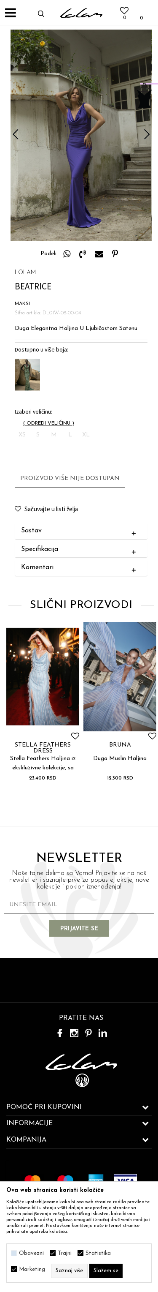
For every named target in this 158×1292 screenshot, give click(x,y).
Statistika (98, 1253)
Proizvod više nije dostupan (70, 478)
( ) (48, 423)
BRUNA (120, 745)
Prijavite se (79, 929)
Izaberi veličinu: (33, 411)
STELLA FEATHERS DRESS (43, 748)
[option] (81, 135)
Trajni (65, 1253)
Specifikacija (80, 549)
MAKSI (22, 303)
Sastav (80, 531)
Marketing (32, 1269)
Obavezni (31, 1253)
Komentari (80, 568)
